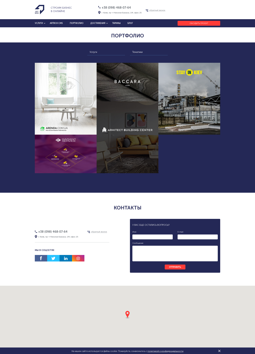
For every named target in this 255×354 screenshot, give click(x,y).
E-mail (180, 232)
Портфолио (76, 23)
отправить (175, 267)
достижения (97, 23)
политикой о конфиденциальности (165, 351)
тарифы (116, 23)
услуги (39, 23)
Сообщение (137, 243)
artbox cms (56, 23)
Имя (134, 232)
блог (130, 23)
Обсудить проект (199, 23)
